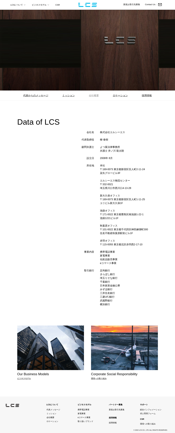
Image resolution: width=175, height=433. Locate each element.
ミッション (68, 95)
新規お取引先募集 (131, 4)
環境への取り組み (99, 378)
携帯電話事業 (83, 409)
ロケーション (120, 95)
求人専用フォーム (148, 413)
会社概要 (94, 95)
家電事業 (81, 413)
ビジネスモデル (24, 378)
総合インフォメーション (150, 409)
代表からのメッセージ (35, 95)
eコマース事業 (84, 417)
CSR (57, 5)
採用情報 (147, 95)
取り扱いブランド (85, 421)
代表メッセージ (53, 409)
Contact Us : (153, 4)
